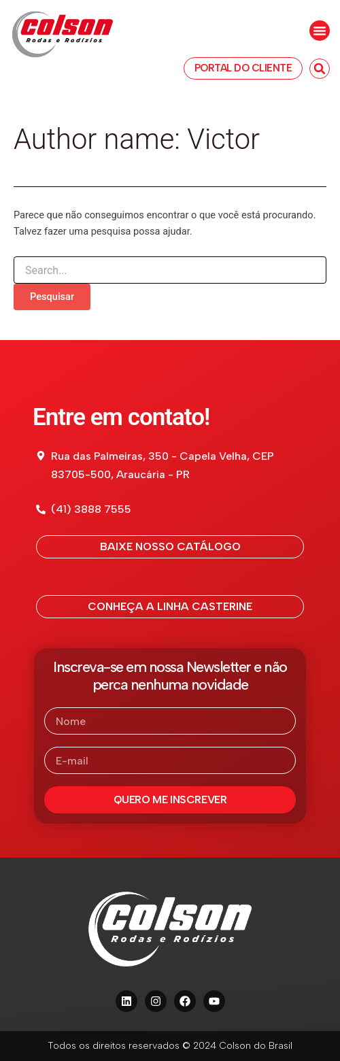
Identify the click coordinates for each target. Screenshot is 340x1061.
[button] (319, 30)
